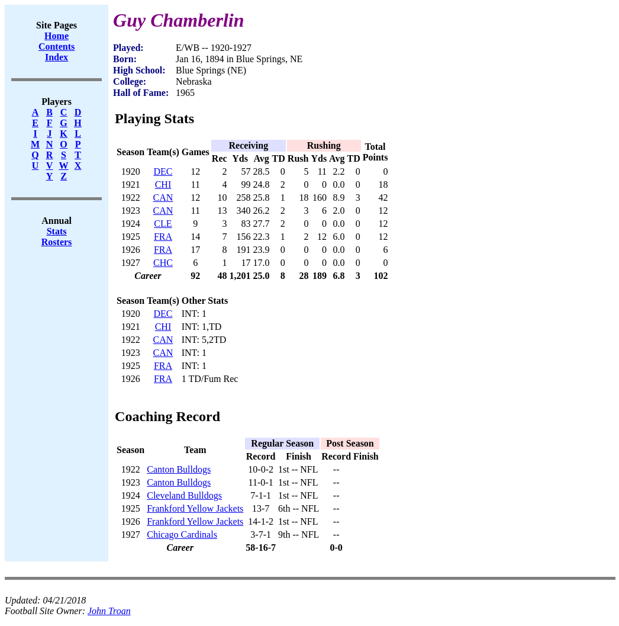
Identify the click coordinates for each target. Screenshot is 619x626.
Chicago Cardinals (182, 534)
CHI (163, 184)
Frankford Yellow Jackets (195, 508)
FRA (163, 237)
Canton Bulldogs (179, 469)
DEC (162, 171)
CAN (163, 197)
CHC (163, 263)
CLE (163, 224)
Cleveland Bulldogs (184, 495)
